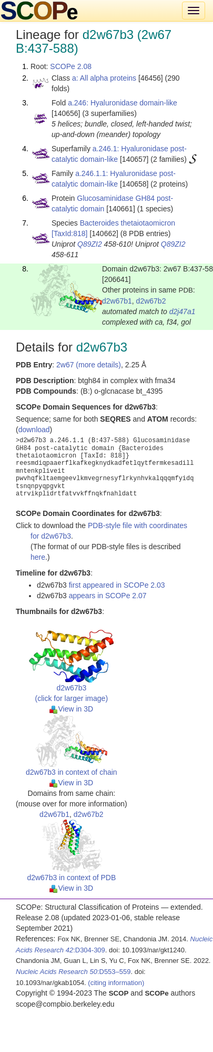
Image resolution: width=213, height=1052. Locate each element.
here (38, 557)
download (34, 429)
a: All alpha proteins (104, 78)
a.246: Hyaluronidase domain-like (122, 103)
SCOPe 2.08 (71, 66)
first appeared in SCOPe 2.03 (117, 585)
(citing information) (116, 983)
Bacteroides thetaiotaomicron (127, 223)
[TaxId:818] (70, 233)
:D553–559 (73, 972)
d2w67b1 (117, 301)
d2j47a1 (182, 311)
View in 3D (71, 709)
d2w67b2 (151, 301)
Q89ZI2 (89, 244)
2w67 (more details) (88, 365)
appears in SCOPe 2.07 (108, 595)
